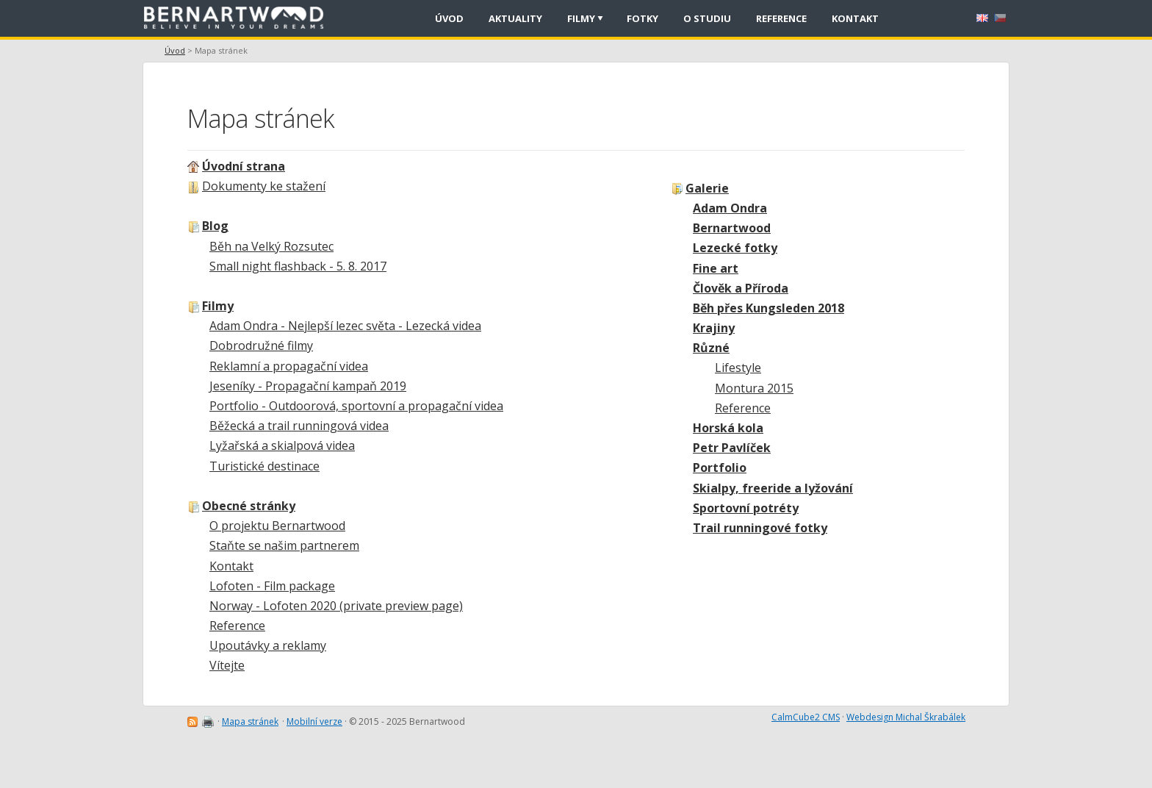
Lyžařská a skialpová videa (282, 445)
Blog (215, 226)
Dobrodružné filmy (261, 345)
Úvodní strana (243, 166)
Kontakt (231, 566)
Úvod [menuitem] (449, 18)
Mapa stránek (250, 721)
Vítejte (227, 665)
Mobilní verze (314, 721)
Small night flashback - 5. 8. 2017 (297, 266)
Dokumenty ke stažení (263, 186)
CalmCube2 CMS (805, 717)
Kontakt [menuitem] (855, 18)
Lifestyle (738, 367)
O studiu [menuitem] (707, 18)
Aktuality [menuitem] (515, 18)
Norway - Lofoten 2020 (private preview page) (336, 606)
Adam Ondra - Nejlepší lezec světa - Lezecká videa (345, 326)
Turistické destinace (264, 466)
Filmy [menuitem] (581, 18)
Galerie (707, 188)
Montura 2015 (754, 388)
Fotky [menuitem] (642, 18)
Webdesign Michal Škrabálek (905, 717)
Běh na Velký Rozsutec (271, 246)
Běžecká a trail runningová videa (299, 426)
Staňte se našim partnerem (284, 545)
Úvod (175, 50)
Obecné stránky (248, 506)
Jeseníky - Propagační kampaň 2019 (307, 386)
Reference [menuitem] (781, 18)
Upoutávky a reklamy (267, 645)
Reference (743, 408)
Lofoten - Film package (272, 586)
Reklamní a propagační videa (288, 366)
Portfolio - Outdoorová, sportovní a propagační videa (356, 406)
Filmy (218, 306)
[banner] (239, 18)
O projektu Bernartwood (277, 525)
